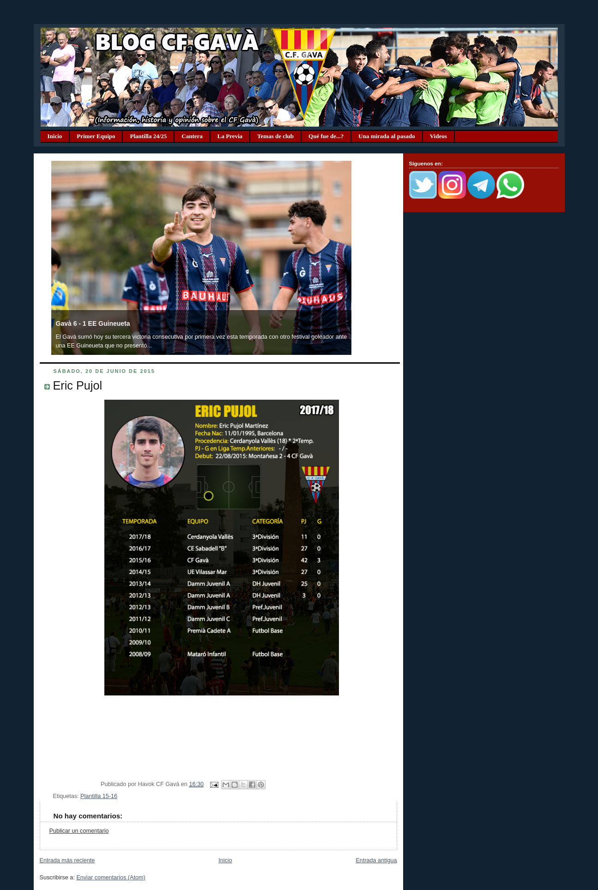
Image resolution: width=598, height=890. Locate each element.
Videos (438, 136)
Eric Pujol (78, 385)
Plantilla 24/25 (148, 136)
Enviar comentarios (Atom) (110, 877)
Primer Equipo (96, 136)
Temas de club (275, 136)
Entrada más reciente (67, 860)
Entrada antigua (376, 860)
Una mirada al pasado (386, 136)
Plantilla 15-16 (98, 796)
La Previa (229, 136)
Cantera (192, 136)
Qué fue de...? (326, 136)
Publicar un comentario (79, 831)
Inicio (55, 136)
